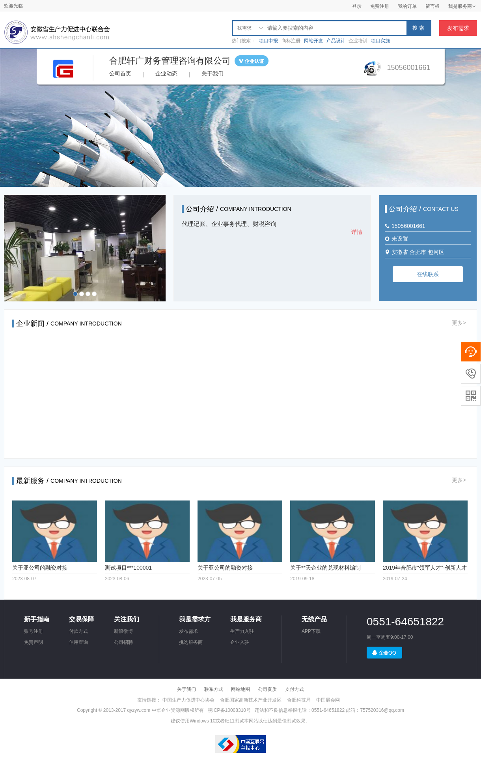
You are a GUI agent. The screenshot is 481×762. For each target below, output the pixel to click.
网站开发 (313, 40)
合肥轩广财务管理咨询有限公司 (170, 61)
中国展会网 (328, 700)
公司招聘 (123, 642)
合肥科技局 (299, 700)
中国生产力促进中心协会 (188, 700)
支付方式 (294, 689)
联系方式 (213, 689)
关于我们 (212, 73)
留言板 (432, 6)
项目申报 (268, 40)
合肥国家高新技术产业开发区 (251, 700)
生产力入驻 (242, 631)
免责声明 (33, 642)
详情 (356, 232)
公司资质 (267, 689)
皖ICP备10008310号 (229, 710)
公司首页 (120, 73)
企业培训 (358, 40)
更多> (459, 323)
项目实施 (380, 40)
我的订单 (407, 6)
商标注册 (291, 40)
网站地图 (240, 689)
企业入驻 (239, 642)
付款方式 (78, 631)
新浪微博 (123, 631)
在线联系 (428, 274)
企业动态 (166, 73)
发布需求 (458, 28)
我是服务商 (462, 6)
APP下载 (311, 631)
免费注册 (379, 6)
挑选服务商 (191, 642)
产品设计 (335, 40)
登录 (357, 6)
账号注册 (33, 631)
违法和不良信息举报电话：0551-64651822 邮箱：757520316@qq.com (329, 710)
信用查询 (78, 642)
